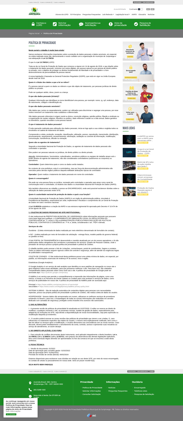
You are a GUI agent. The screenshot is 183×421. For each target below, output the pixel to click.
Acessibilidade (120, 9)
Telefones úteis (140, 391)
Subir (152, 371)
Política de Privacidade (92, 387)
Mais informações (13, 411)
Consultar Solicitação (92, 394)
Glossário (142, 14)
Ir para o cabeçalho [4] (35, 371)
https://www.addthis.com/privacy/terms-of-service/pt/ (57, 284)
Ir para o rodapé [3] (59, 2)
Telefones (137, 2)
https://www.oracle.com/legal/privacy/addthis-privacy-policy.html (64, 286)
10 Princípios (75, 14)
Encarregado (148, 2)
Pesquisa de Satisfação (144, 394)
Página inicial (34, 33)
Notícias (151, 14)
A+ (152, 9)
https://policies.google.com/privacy (54, 272)
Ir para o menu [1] (34, 2)
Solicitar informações (92, 391)
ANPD (134, 14)
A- (148, 9)
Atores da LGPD (61, 14)
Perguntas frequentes (117, 391)
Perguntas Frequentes (92, 14)
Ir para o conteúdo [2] (46, 2)
